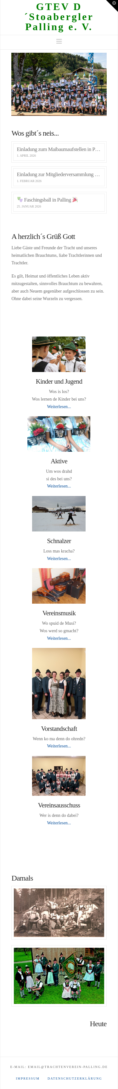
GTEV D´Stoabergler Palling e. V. (59, 17)
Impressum (28, 1078)
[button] (59, 41)
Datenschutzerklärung (75, 1078)
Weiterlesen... (59, 406)
